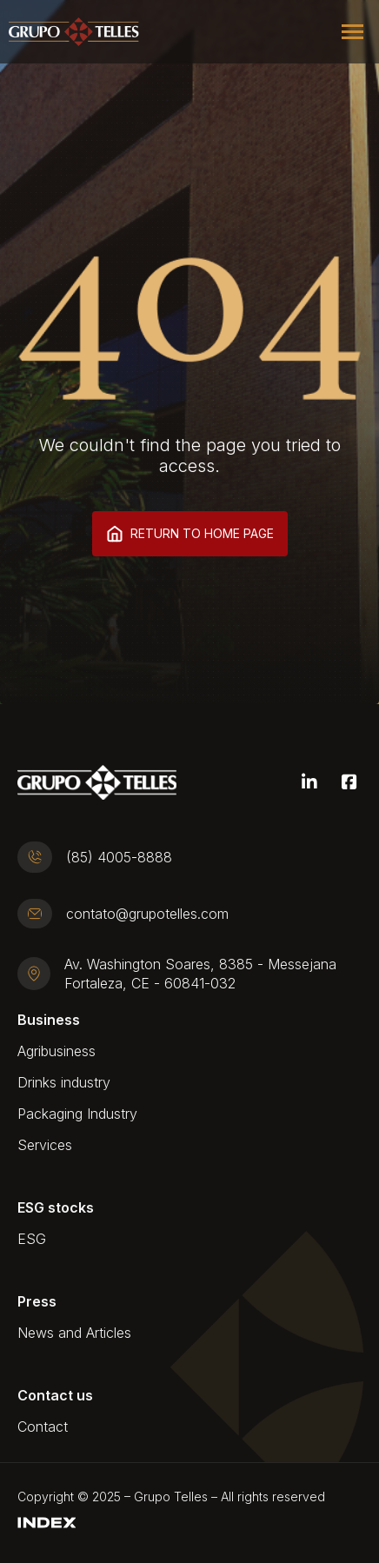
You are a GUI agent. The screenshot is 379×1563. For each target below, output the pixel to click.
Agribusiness (56, 1051)
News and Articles (74, 1332)
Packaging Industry (77, 1113)
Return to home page (190, 533)
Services (44, 1145)
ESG (31, 1238)
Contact (42, 1426)
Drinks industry (63, 1082)
